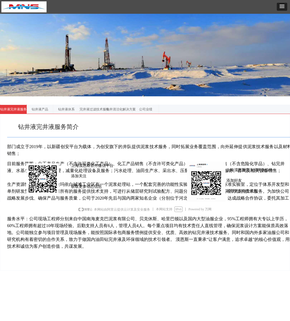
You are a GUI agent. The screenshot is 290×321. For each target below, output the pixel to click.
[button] (282, 7)
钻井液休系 (66, 109)
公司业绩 (145, 109)
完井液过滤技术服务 (94, 109)
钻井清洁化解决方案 (121, 109)
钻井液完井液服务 (13, 109)
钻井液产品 (40, 109)
